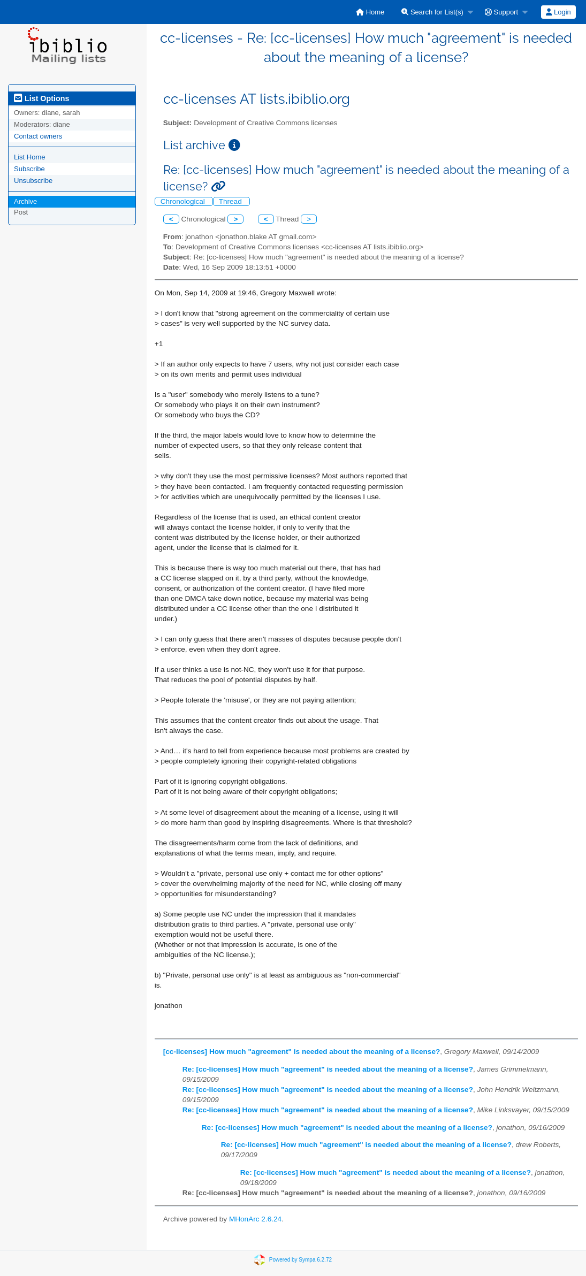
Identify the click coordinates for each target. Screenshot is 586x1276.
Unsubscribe (33, 181)
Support (501, 12)
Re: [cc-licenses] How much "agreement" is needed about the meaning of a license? (327, 1069)
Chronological (184, 201)
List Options (41, 98)
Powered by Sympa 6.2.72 (300, 1259)
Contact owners (38, 136)
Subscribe (29, 169)
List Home (29, 157)
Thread (231, 201)
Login (558, 12)
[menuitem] (370, 12)
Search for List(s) (432, 12)
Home (370, 12)
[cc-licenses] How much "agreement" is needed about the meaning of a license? (301, 1052)
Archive (25, 201)
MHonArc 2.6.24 (255, 1219)
